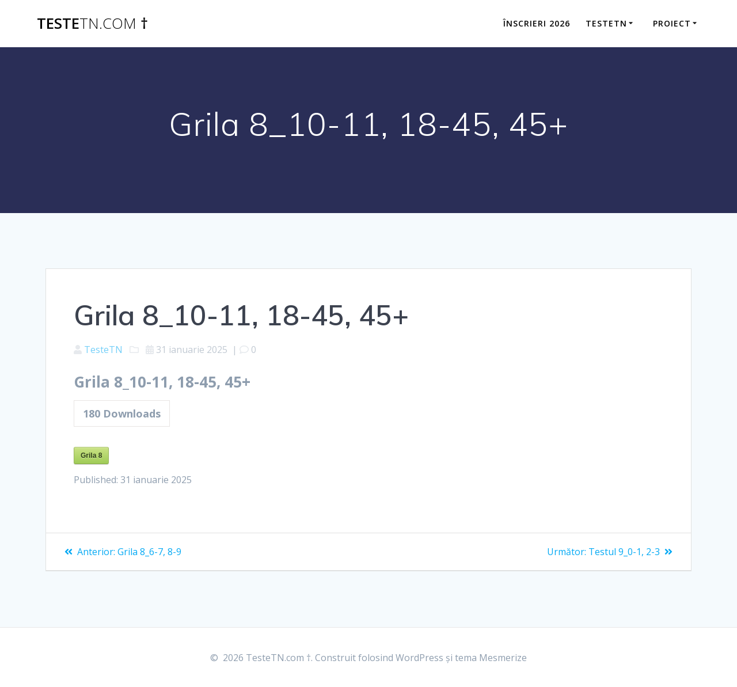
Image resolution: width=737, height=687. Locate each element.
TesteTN (103, 349)
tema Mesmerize (491, 657)
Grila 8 (91, 455)
